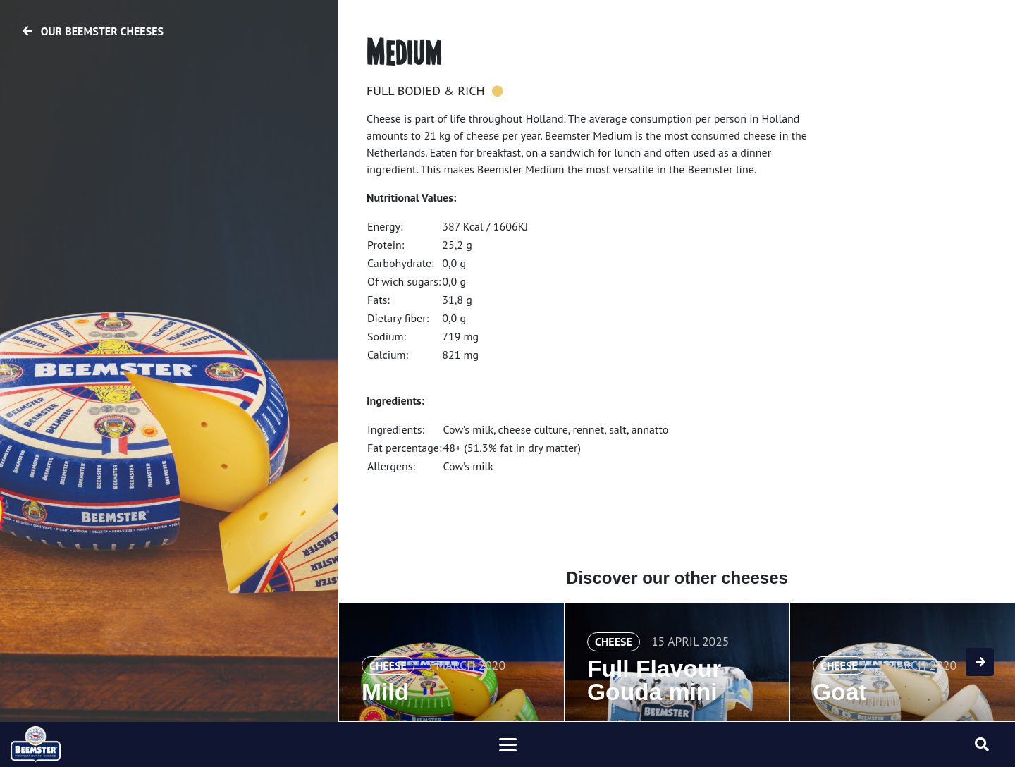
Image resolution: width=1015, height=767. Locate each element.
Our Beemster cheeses (93, 31)
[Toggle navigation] (507, 744)
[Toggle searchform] (981, 744)
